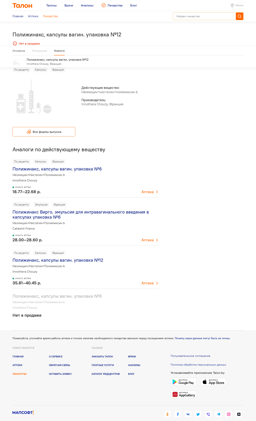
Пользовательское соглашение (190, 350)
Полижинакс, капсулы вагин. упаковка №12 (58, 254)
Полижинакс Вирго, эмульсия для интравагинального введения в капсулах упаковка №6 (81, 208)
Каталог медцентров (106, 368)
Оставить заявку (60, 368)
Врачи (132, 350)
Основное (19, 52)
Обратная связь (59, 359)
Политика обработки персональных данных (198, 359)
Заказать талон (102, 350)
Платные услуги (103, 359)
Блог (131, 368)
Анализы (134, 359)
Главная (18, 350)
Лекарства (20, 368)
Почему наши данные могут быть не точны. (202, 332)
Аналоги (59, 52)
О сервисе (55, 350)
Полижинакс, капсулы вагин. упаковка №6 (57, 163)
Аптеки (147, 186)
